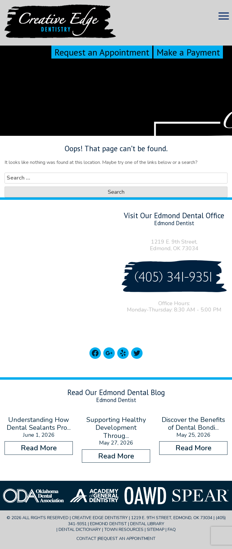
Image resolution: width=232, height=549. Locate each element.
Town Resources (123, 529)
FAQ (172, 529)
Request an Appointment (101, 52)
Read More (39, 448)
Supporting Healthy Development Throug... (116, 427)
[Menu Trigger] (223, 16)
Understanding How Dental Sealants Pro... (39, 423)
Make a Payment (188, 52)
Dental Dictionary (80, 529)
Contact (86, 538)
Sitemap (155, 529)
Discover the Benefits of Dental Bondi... (193, 423)
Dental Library (147, 524)
